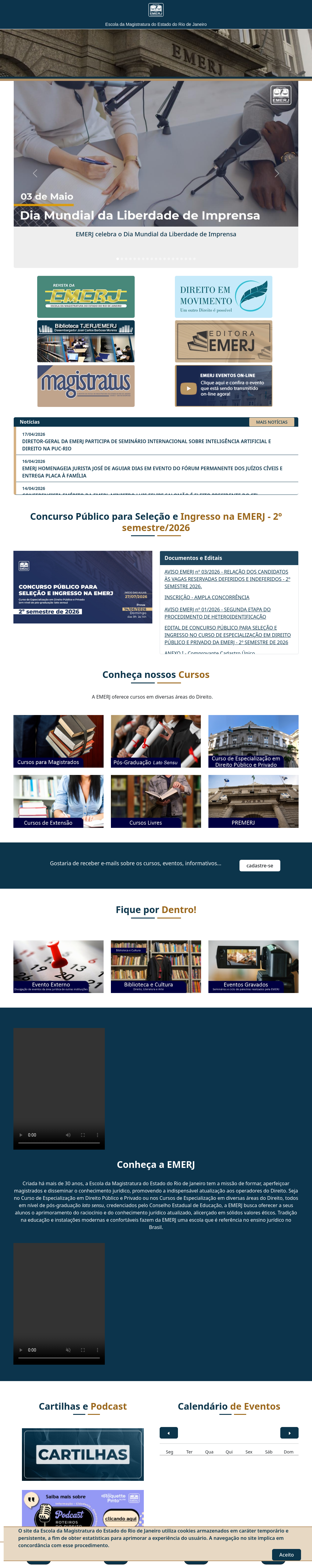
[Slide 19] (194, 259)
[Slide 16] (181, 259)
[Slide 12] (164, 259)
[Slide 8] (147, 259)
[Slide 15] (177, 259)
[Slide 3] (126, 259)
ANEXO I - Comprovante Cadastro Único (210, 653)
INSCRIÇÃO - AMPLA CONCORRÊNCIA (207, 597)
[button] (260, 865)
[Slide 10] (156, 259)
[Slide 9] (152, 259)
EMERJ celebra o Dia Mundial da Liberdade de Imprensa (156, 234)
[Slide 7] (143, 259)
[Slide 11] (160, 259)
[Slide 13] (169, 259)
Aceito (286, 1554)
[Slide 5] (134, 259)
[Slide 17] (186, 259)
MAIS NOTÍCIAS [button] (272, 422)
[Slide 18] (190, 259)
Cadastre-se (259, 865)
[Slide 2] (122, 259)
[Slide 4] (130, 259)
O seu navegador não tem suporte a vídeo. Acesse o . (59, 1089)
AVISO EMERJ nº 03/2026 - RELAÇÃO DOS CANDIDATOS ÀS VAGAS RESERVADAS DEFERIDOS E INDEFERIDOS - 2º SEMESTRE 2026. (227, 579)
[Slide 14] (173, 259)
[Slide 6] (139, 259)
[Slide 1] (117, 259)
